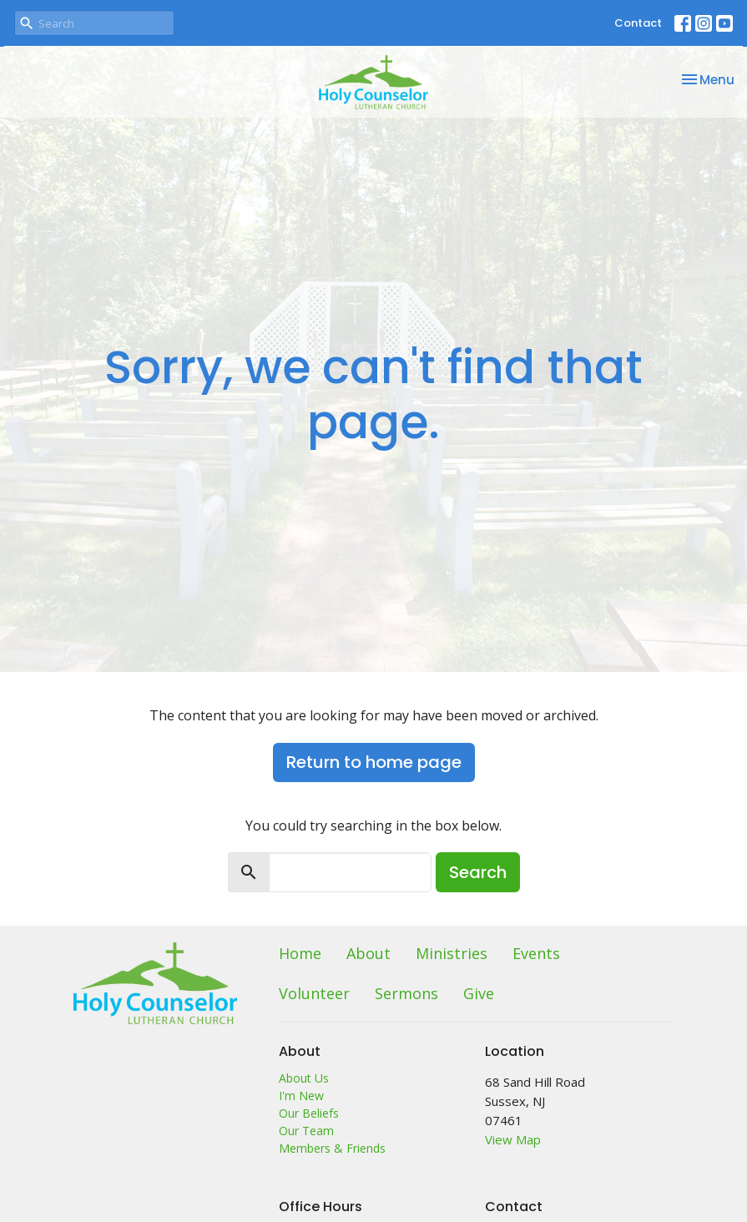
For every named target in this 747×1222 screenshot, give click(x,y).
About (368, 953)
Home (300, 953)
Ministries (451, 953)
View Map (513, 1139)
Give (478, 993)
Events (536, 953)
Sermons (406, 993)
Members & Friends (332, 1148)
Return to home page (374, 762)
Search (478, 872)
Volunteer (314, 993)
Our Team (306, 1131)
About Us (304, 1078)
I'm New (301, 1095)
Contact (638, 23)
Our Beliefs (309, 1113)
